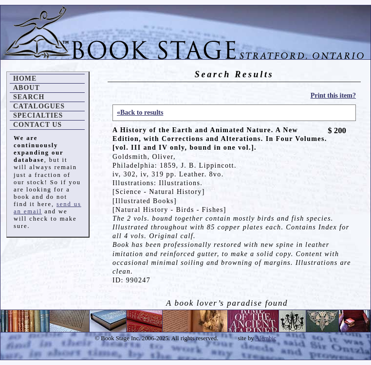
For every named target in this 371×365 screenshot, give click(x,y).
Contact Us (37, 124)
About (26, 87)
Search (28, 97)
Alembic (265, 338)
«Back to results (140, 112)
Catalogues (39, 106)
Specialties (38, 115)
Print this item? (333, 95)
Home (25, 78)
